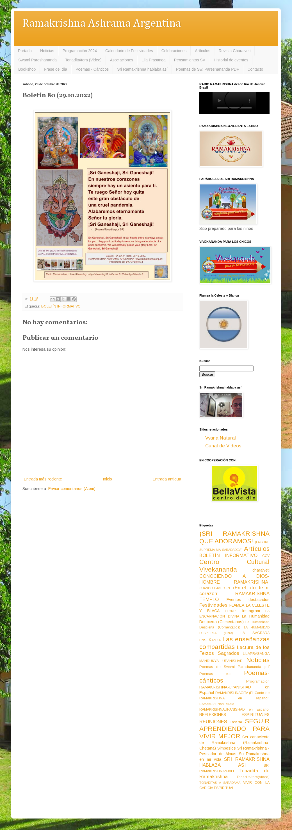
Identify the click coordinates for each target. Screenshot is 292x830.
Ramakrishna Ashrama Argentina (101, 23)
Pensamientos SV (189, 60)
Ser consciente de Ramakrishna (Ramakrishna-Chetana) (234, 742)
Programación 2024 (80, 50)
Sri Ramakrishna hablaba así (142, 69)
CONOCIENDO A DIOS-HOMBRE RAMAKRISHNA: (234, 579)
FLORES (231, 611)
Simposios (226, 748)
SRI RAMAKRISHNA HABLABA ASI (234, 762)
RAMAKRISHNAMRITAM (216, 704)
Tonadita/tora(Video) (253, 777)
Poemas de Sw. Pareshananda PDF (207, 69)
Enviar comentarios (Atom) (71, 488)
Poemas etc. (215, 674)
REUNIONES (213, 721)
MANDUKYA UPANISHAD (221, 661)
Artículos (202, 50)
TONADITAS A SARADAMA (219, 782)
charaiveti (261, 570)
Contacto (255, 69)
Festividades (213, 605)
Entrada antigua (167, 479)
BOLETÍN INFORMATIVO (61, 306)
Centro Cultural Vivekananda (234, 565)
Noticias (47, 50)
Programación (258, 681)
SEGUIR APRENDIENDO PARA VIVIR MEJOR (234, 729)
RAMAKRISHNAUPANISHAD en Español (234, 709)
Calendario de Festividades (129, 50)
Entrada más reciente (43, 479)
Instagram (251, 611)
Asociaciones (121, 60)
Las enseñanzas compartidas (234, 643)
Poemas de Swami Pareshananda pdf (234, 667)
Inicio (107, 479)
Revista (236, 722)
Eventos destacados (248, 599)
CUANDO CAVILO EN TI (216, 588)
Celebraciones (174, 50)
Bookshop (27, 69)
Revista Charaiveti (235, 50)
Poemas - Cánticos (92, 69)
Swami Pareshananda (37, 60)
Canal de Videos (223, 445)
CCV (266, 556)
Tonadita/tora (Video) (83, 60)
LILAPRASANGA (256, 654)
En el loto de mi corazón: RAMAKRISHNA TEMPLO (234, 593)
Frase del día (55, 69)
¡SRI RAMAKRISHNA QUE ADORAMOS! (234, 537)
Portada (25, 50)
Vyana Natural (220, 438)
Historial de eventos (231, 60)
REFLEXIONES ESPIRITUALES (234, 714)
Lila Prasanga (154, 60)
